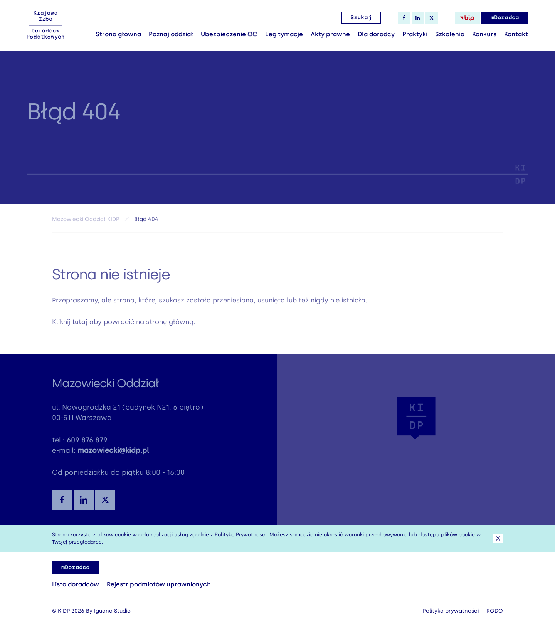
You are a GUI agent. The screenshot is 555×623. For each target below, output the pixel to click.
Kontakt (516, 34)
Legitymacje (284, 34)
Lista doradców (75, 584)
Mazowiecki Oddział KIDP (85, 221)
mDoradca (505, 17)
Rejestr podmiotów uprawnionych (159, 584)
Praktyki (414, 34)
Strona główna (118, 34)
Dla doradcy (376, 34)
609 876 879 (87, 443)
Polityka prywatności (451, 611)
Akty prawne (330, 34)
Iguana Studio (112, 611)
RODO (494, 611)
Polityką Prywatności (240, 534)
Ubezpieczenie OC (229, 34)
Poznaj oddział (171, 34)
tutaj (79, 325)
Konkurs (484, 34)
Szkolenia (449, 34)
